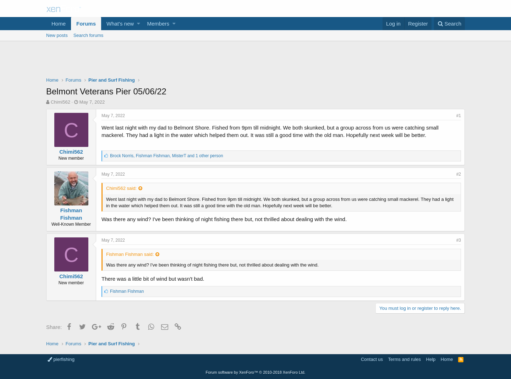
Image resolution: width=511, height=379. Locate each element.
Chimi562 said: (121, 188)
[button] (138, 23)
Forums (86, 24)
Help (431, 359)
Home (58, 24)
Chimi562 (60, 102)
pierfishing (61, 359)
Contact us (372, 359)
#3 (458, 240)
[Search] (449, 23)
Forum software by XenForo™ (256, 372)
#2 (458, 174)
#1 (458, 115)
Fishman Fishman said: (130, 254)
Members (158, 24)
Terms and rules (404, 359)
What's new (120, 24)
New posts (57, 35)
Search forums (88, 35)
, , (166, 155)
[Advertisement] (255, 61)
